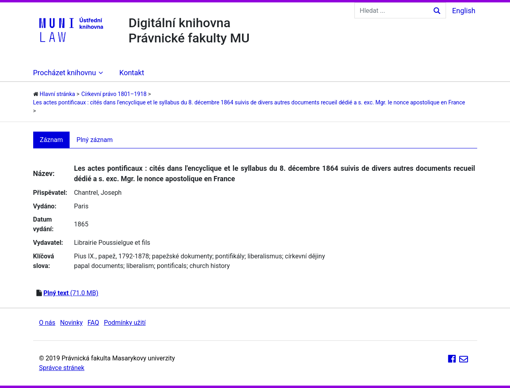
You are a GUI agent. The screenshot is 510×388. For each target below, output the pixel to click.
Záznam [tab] (51, 140)
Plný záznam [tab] (94, 140)
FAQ (93, 322)
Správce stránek (61, 368)
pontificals (171, 266)
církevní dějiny (305, 256)
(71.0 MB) (70, 293)
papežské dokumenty (182, 256)
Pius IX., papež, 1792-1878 (111, 256)
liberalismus (265, 256)
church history (210, 266)
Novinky (71, 322)
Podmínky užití (125, 322)
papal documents (98, 266)
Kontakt (131, 72)
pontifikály (229, 256)
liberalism (140, 266)
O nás (47, 322)
